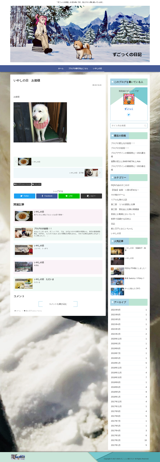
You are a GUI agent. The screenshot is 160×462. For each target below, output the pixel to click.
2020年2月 (129, 343)
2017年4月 (129, 430)
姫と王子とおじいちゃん (22, 184)
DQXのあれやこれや (120, 185)
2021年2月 (129, 334)
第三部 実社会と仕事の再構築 (125, 209)
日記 (113, 224)
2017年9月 (129, 411)
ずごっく (128, 109)
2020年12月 (129, 339)
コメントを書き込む (58, 304)
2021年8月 (129, 314)
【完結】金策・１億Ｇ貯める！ (125, 190)
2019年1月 (129, 363)
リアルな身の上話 (119, 200)
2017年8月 (129, 416)
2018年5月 (129, 392)
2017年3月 (129, 435)
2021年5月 (129, 319)
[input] (129, 125)
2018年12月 (129, 368)
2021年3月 (129, 329)
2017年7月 (129, 421)
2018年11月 (129, 372)
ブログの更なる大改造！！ (123, 143)
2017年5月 (129, 426)
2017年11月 (129, 406)
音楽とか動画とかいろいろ (123, 214)
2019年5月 (129, 358)
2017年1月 (129, 445)
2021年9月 (129, 310)
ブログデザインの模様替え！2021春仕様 (128, 168)
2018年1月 (129, 397)
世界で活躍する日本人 (121, 219)
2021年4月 (129, 324)
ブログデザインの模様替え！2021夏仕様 (128, 155)
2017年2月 (129, 440)
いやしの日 (36, 184)
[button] (145, 125)
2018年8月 (129, 382)
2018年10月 (129, 377)
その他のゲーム (118, 195)
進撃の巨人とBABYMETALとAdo (125, 161)
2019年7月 (129, 353)
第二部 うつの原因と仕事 (123, 204)
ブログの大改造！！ (120, 148)
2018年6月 (129, 387)
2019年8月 (129, 348)
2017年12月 (129, 401)
